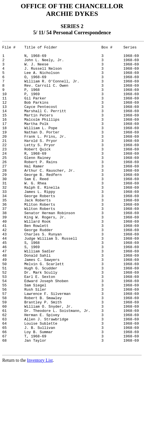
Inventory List (40, 421)
